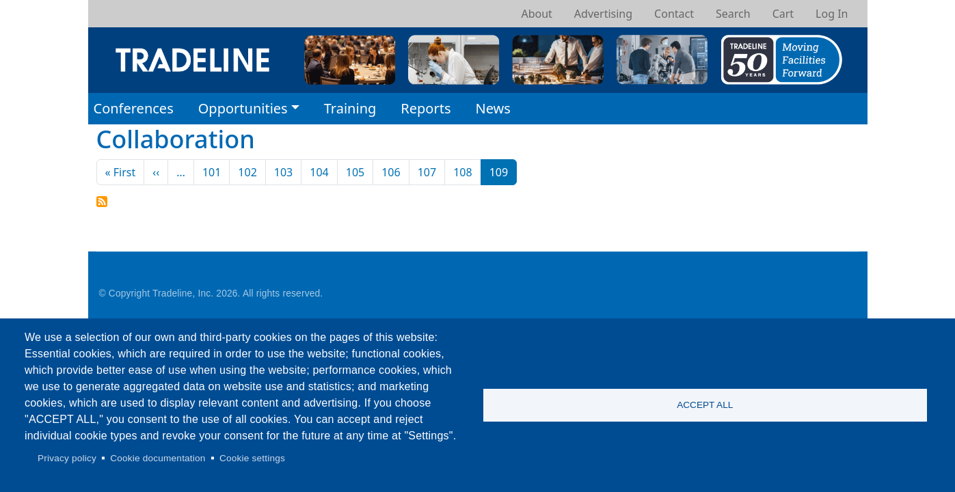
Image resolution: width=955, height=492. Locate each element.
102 (247, 172)
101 (211, 172)
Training (350, 108)
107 (427, 172)
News (492, 108)
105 (355, 172)
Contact (674, 13)
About (536, 13)
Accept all (705, 405)
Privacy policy (67, 458)
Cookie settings (252, 458)
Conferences (134, 108)
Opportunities (243, 108)
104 (319, 172)
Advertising (603, 13)
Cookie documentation (157, 458)
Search (733, 13)
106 (390, 172)
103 (283, 172)
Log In (832, 13)
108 (462, 172)
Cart (783, 13)
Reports (425, 108)
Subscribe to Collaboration (101, 201)
